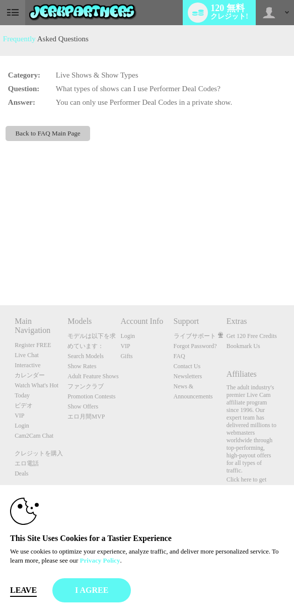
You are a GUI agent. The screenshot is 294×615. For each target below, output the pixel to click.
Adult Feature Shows (92, 376)
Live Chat (27, 355)
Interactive (27, 365)
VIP (19, 415)
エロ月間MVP (86, 416)
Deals (21, 473)
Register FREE (33, 345)
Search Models (85, 356)
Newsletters (188, 376)
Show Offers (82, 406)
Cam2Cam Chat (34, 435)
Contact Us (187, 366)
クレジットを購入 (39, 453)
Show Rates (81, 366)
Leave (23, 590)
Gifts (126, 356)
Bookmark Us (243, 346)
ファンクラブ (85, 386)
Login (22, 425)
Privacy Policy (100, 560)
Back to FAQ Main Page (48, 133)
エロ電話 (27, 463)
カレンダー (30, 375)
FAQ (179, 356)
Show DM (0, 267)
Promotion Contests (91, 396)
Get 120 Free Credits (252, 335)
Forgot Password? (195, 346)
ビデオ (24, 405)
